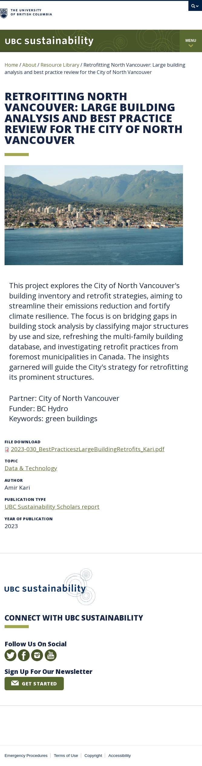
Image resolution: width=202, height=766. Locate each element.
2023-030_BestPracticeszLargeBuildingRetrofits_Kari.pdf (88, 449)
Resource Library (60, 65)
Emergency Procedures (26, 755)
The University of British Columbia (76, 12)
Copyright (93, 755)
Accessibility (120, 755)
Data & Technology (31, 468)
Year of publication (29, 518)
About (29, 65)
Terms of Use (66, 755)
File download (23, 442)
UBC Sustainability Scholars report (52, 507)
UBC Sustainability (50, 588)
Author (14, 480)
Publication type (25, 499)
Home (11, 65)
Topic (11, 461)
